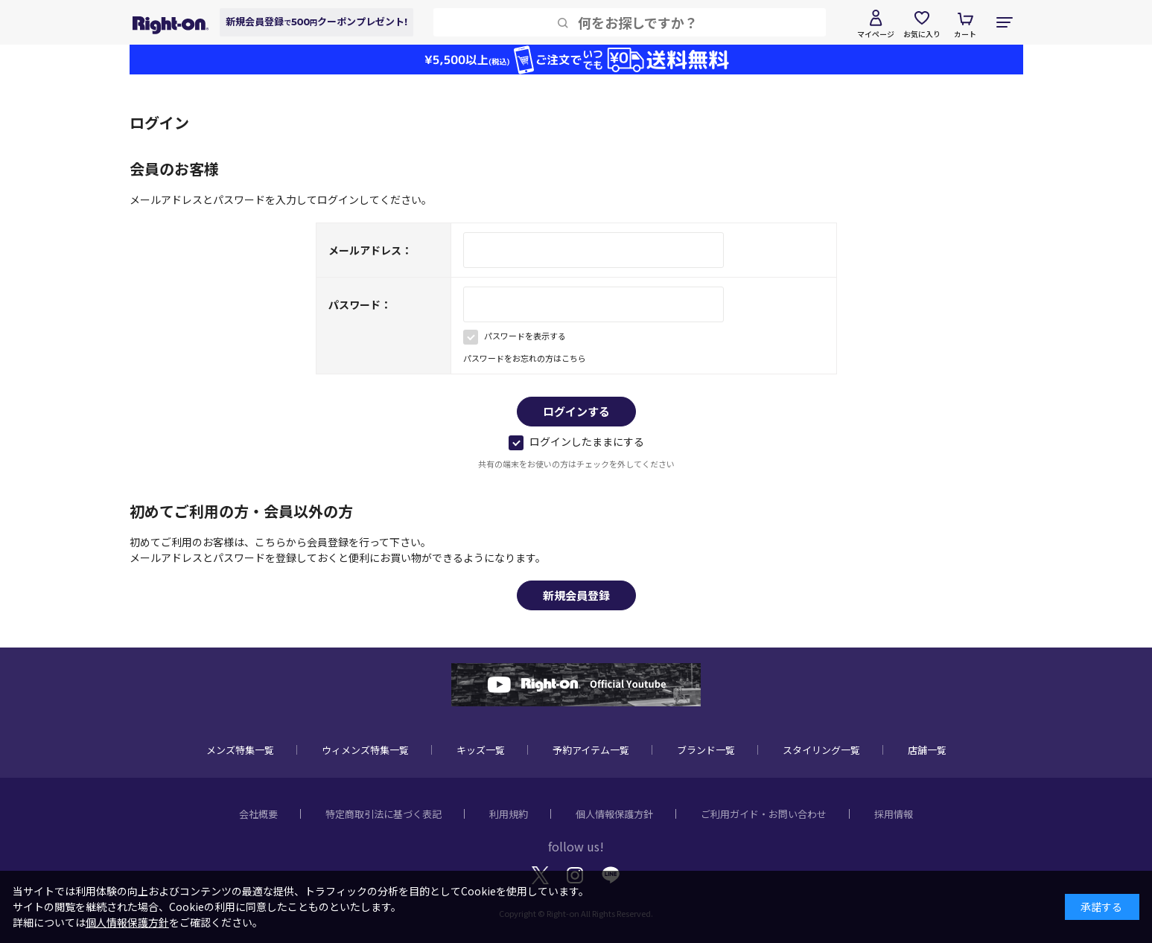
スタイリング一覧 (821, 750)
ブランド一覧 (706, 750)
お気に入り (922, 33)
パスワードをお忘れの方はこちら (524, 358)
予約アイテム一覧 (591, 750)
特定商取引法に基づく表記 (383, 814)
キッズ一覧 (480, 750)
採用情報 (893, 814)
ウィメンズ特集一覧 (365, 750)
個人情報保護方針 (614, 814)
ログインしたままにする (576, 441)
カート (965, 33)
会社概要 (258, 814)
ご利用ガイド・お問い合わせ (764, 814)
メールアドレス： (370, 250)
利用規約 (508, 814)
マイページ (875, 33)
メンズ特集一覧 (240, 750)
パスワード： (359, 304)
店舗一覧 (927, 750)
